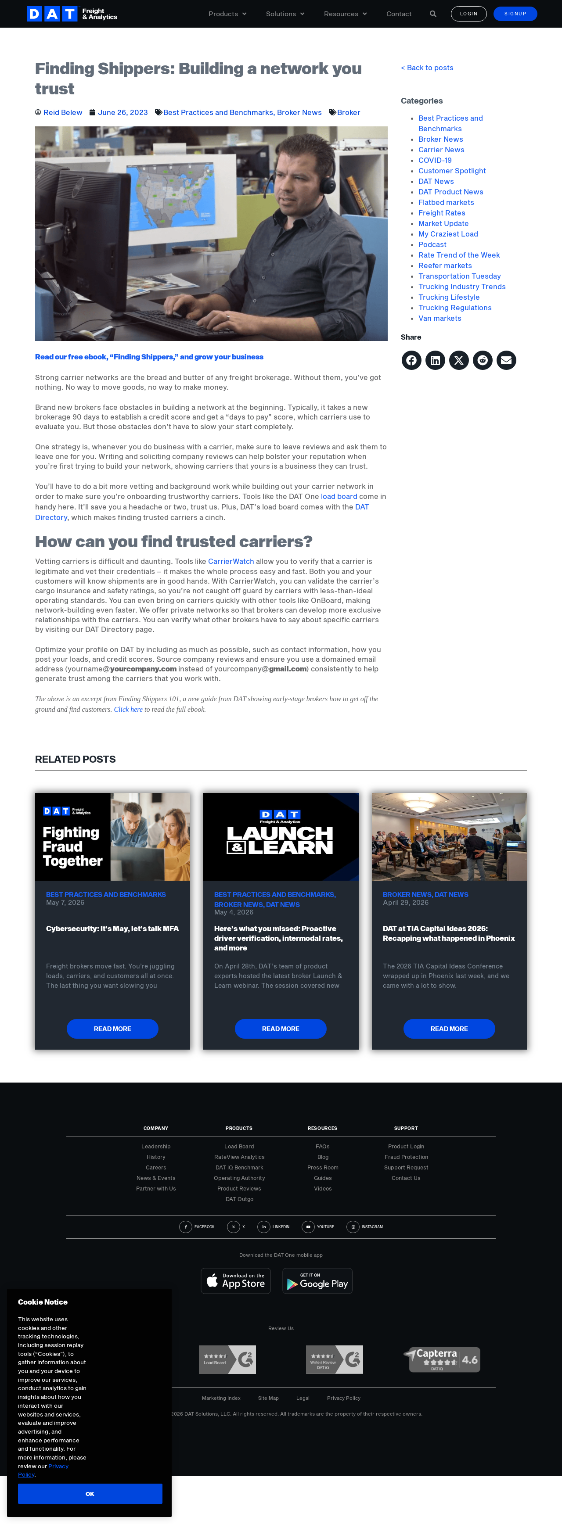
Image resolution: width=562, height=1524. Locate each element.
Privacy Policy (343, 1398)
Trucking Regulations (455, 307)
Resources (345, 14)
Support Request (406, 1167)
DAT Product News (450, 191)
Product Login (406, 1146)
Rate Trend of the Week (459, 255)
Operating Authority (239, 1178)
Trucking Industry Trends (462, 286)
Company (156, 1128)
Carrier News (441, 149)
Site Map (268, 1398)
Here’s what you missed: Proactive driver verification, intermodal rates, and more (278, 938)
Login (469, 14)
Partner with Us (156, 1188)
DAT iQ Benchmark (239, 1167)
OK (89, 1493)
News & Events (156, 1178)
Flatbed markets (446, 202)
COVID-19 (435, 160)
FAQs (323, 1146)
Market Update (443, 223)
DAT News (436, 181)
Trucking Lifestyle (449, 297)
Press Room (323, 1167)
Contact (399, 14)
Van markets (439, 318)
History (156, 1157)
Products (227, 14)
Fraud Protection (406, 1157)
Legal (303, 1398)
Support (406, 1128)
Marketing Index (221, 1398)
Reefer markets (445, 265)
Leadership (156, 1146)
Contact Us (406, 1178)
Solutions (285, 14)
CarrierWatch (231, 561)
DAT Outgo (239, 1199)
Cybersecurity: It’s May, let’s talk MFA (112, 928)
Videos (323, 1188)
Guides (323, 1178)
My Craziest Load (448, 233)
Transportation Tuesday (459, 276)
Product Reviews (239, 1188)
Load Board (239, 1146)
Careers (156, 1167)
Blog (322, 1157)
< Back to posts (427, 67)
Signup (515, 14)
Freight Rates (441, 212)
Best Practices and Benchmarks (218, 112)
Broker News (299, 112)
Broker (348, 112)
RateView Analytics (239, 1157)
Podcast (432, 244)
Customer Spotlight (452, 170)
